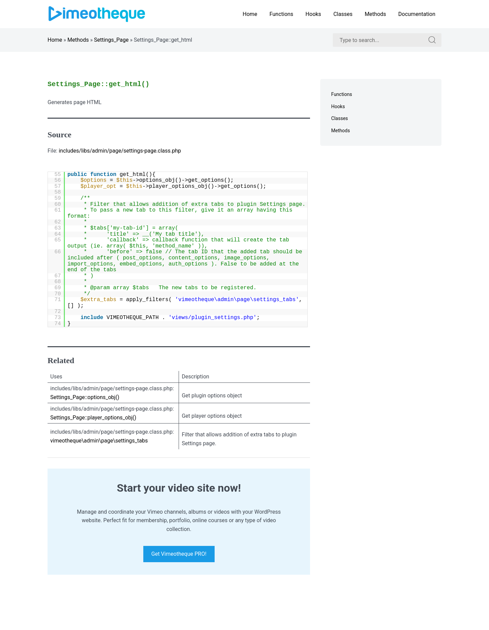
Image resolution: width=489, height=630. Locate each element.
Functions (281, 14)
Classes (342, 14)
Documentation (416, 14)
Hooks (313, 14)
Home (249, 14)
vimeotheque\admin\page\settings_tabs (99, 440)
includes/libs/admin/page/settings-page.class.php (120, 150)
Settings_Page (111, 40)
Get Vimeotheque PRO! (178, 554)
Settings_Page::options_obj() (84, 397)
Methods (375, 14)
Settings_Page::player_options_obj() (93, 417)
